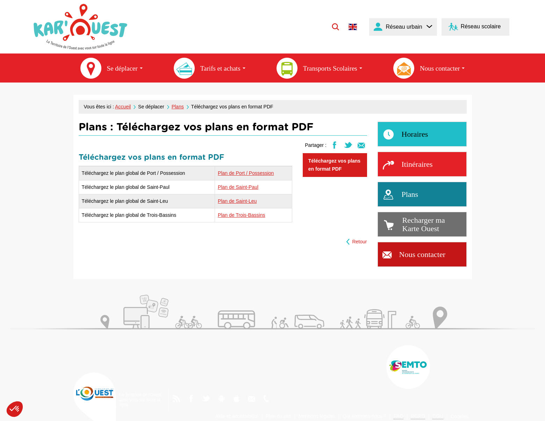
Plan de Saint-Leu (237, 201)
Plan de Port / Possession (246, 173)
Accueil (123, 106)
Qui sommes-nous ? (364, 416)
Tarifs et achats (209, 68)
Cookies (459, 416)
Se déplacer (111, 68)
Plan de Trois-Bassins (241, 215)
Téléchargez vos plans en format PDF (334, 165)
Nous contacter (429, 68)
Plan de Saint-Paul (238, 187)
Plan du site (278, 416)
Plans (178, 106)
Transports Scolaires (319, 68)
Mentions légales (317, 416)
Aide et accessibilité (236, 416)
